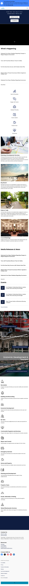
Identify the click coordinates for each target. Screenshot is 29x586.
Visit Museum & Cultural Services (20, 347)
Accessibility (3, 545)
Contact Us (3, 575)
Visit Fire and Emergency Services (9, 326)
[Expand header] (27, 8)
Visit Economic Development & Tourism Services (17, 371)
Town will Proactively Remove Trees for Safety (11, 60)
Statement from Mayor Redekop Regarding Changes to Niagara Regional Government (13, 54)
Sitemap (2, 544)
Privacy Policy (4, 547)
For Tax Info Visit (9, 5)
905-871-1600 (19, 13)
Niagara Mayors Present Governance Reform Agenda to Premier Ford (13, 73)
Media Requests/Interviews (6, 548)
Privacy (2, 564)
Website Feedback (4, 573)
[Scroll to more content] (14, 42)
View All (2, 279)
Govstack (5, 577)
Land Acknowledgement (5, 571)
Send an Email (4, 535)
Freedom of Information (5, 567)
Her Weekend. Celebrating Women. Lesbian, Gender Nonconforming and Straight (16, 288)
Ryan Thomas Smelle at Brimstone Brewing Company (16, 302)
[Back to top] (14, 583)
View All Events (4, 307)
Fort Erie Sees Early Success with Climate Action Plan (13, 66)
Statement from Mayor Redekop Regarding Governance (13, 80)
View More (3, 84)
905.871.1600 (4, 534)
